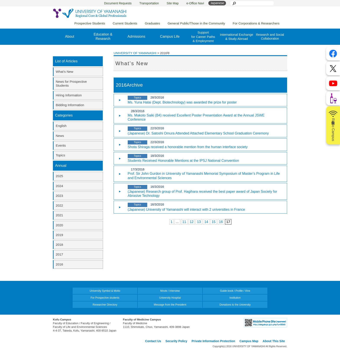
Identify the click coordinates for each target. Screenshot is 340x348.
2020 (59, 225)
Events (61, 145)
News (60, 136)
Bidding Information (70, 105)
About (69, 36)
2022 (59, 205)
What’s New (64, 71)
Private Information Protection (213, 341)
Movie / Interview (170, 290)
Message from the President (170, 304)
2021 (59, 215)
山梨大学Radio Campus (333, 125)
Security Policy (176, 341)
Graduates (152, 23)
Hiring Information (69, 95)
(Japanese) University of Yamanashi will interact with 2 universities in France (186, 209)
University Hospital (170, 297)
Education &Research (103, 36)
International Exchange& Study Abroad (236, 37)
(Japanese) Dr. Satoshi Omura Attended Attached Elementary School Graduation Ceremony (198, 133)
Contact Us (153, 341)
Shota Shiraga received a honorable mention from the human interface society (188, 147)
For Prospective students (105, 297)
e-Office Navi (195, 3)
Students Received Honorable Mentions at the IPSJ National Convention (183, 160)
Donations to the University (234, 304)
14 (206, 222)
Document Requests (118, 3)
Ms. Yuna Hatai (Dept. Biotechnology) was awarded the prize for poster (182, 102)
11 (184, 222)
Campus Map (248, 341)
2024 (59, 186)
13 (199, 222)
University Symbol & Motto (105, 290)
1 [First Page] (172, 222)
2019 (59, 235)
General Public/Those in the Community (196, 23)
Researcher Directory (105, 304)
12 (192, 222)
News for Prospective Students (71, 83)
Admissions (136, 36)
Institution (234, 297)
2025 (59, 176)
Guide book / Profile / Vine (235, 290)
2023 (59, 195)
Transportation (149, 3)
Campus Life (170, 36)
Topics (60, 155)
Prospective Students (89, 23)
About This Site (274, 341)
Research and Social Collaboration (270, 36)
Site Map (173, 3)
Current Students (125, 23)
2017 (59, 254)
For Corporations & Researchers (256, 23)
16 (221, 222)
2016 (59, 264)
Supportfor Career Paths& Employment (203, 37)
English (61, 126)
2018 (59, 244)
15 (214, 222)
